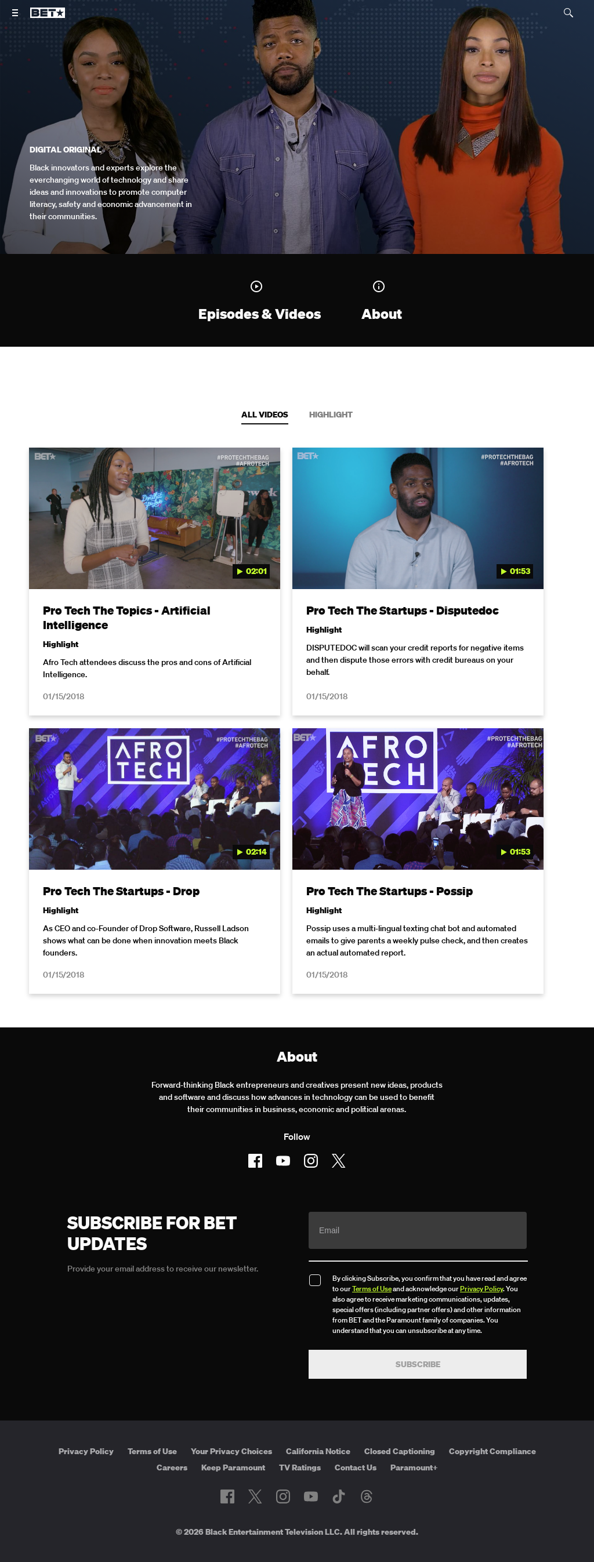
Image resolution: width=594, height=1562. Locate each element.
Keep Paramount (233, 1439)
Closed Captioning (399, 1423)
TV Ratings (300, 1439)
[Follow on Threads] (367, 1469)
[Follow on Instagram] (311, 1133)
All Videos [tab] (264, 414)
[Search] (568, 12)
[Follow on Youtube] (283, 1133)
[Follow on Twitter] (338, 1133)
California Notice (318, 1423)
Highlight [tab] (331, 414)
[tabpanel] (297, 713)
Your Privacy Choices (231, 1423)
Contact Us (355, 1439)
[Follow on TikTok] (339, 1469)
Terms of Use (372, 1261)
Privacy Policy (481, 1261)
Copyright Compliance (492, 1423)
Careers (172, 1439)
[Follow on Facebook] (255, 1133)
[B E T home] (47, 18)
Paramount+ (414, 1439)
